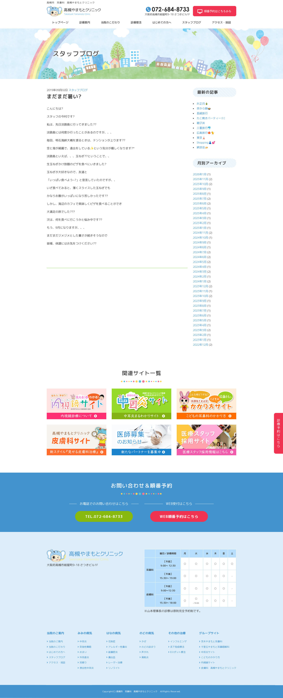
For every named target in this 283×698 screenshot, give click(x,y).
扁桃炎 (144, 657)
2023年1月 (199, 340)
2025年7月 (199, 199)
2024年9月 (199, 242)
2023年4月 (199, 325)
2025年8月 (199, 194)
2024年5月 (199, 262)
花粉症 (110, 641)
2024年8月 (199, 247)
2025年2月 (199, 223)
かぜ (143, 641)
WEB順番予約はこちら (179, 516)
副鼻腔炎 (112, 652)
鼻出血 (110, 657)
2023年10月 (200, 296)
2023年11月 (200, 291)
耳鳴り (82, 662)
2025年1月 (199, 228)
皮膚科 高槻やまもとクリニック (217, 668)
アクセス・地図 (221, 22)
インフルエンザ (177, 641)
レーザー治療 (114, 662)
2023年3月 (199, 330)
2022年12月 (200, 345)
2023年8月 (199, 306)
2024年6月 (199, 257)
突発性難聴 (84, 646)
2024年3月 (199, 272)
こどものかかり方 (209, 657)
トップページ (60, 22)
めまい (82, 652)
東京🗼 (201, 138)
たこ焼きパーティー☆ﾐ (211, 118)
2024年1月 (199, 281)
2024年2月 (199, 276)
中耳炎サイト (207, 652)
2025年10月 (200, 184)
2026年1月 (199, 174)
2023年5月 (199, 320)
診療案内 (84, 22)
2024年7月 (199, 252)
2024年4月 (199, 267)
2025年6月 (199, 203)
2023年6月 (199, 315)
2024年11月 (200, 233)
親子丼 (201, 123)
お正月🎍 (202, 103)
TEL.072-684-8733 (104, 516)
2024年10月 (200, 237)
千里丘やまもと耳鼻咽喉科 (214, 646)
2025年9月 (199, 189)
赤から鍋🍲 (204, 108)
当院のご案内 (55, 641)
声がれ (144, 652)
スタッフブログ (191, 22)
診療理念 (136, 22)
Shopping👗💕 (206, 142)
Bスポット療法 (177, 652)
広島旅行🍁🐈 (205, 133)
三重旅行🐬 (204, 128)
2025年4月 (199, 213)
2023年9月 (199, 301)
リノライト (113, 668)
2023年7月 (199, 310)
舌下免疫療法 (176, 646)
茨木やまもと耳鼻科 (210, 641)
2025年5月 (199, 208)
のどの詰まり (148, 646)
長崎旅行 (202, 113)
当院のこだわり (110, 22)
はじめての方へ (161, 22)
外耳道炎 (83, 657)
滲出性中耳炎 (86, 668)
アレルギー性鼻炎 (116, 646)
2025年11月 (200, 179)
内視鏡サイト (207, 662)
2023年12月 (200, 286)
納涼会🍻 (202, 147)
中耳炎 (82, 641)
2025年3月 (199, 218)
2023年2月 (199, 335)
